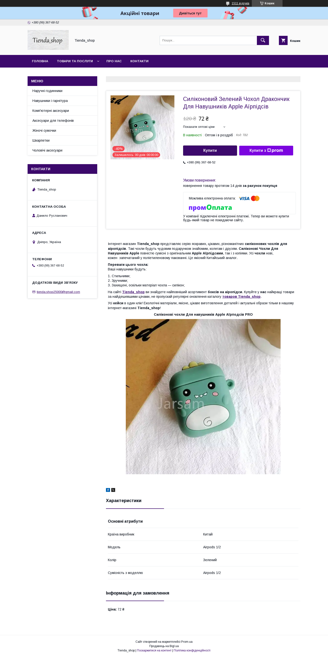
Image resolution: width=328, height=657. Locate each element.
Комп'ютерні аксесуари (50, 111)
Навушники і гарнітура (50, 101)
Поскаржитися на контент (154, 650)
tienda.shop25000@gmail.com (58, 292)
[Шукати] (263, 40)
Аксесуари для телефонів (53, 120)
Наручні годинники (47, 91)
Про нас (114, 61)
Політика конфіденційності (192, 650)
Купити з (266, 150)
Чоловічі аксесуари (47, 150)
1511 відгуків (240, 3)
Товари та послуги (75, 61)
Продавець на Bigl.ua (164, 646)
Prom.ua (187, 641)
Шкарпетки (41, 140)
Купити (210, 150)
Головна (40, 61)
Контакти (139, 61)
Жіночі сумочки (44, 130)
